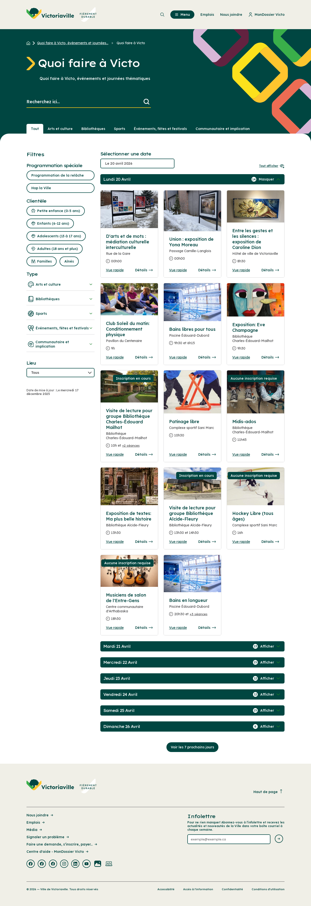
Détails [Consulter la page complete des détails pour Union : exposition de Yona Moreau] (207, 270)
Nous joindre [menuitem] (231, 14)
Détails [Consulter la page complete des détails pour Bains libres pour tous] (207, 357)
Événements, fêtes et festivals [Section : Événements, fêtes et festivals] (160, 129)
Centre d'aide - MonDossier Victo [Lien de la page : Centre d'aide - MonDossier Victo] (57, 851)
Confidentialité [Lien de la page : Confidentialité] (232, 889)
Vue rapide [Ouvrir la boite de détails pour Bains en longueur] (178, 627)
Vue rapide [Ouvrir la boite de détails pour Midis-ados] (241, 454)
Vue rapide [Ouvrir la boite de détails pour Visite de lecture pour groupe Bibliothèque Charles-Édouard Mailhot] (115, 454)
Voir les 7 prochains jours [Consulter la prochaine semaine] (192, 747)
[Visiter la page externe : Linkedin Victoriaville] (75, 864)
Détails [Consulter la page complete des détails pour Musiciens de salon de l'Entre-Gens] (144, 627)
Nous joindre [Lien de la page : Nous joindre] (40, 815)
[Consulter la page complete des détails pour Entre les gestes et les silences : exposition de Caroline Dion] (255, 248)
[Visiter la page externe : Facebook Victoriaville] (30, 864)
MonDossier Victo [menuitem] (266, 14)
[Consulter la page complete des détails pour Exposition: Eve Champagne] (255, 338)
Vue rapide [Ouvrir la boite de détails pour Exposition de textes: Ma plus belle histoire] (115, 541)
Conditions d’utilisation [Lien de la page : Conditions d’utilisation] (268, 889)
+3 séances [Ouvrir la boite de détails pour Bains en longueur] (198, 614)
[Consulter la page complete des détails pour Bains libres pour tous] (192, 338)
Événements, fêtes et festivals (60, 328)
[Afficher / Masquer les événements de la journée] (270, 179)
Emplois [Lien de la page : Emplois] (35, 822)
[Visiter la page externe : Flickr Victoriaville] (98, 864)
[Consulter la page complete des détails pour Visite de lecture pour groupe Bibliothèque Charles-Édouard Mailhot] (129, 430)
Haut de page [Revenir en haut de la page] (268, 791)
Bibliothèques (60, 299)
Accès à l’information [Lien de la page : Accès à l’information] (198, 889)
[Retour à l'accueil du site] (29, 43)
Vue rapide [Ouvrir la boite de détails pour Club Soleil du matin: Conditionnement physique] (115, 357)
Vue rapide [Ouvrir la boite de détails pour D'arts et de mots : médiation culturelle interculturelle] (115, 270)
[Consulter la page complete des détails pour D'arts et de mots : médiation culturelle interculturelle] (129, 250)
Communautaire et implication (60, 344)
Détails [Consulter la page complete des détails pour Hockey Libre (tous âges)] (270, 541)
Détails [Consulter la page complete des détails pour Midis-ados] (270, 454)
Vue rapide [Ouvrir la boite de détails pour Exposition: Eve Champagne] (241, 357)
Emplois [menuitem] (207, 14)
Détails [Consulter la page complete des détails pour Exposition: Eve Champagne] (270, 357)
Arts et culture (60, 284)
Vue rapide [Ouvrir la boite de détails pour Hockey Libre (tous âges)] (241, 541)
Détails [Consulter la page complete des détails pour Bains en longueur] (207, 627)
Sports (60, 313)
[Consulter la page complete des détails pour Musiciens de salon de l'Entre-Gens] (129, 608)
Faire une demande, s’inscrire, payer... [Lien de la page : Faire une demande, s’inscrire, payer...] (62, 844)
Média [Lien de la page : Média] (34, 830)
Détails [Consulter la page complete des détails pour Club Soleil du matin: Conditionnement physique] (144, 357)
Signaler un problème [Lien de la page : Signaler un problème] (48, 837)
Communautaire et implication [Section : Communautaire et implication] (223, 129)
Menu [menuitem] (182, 14)
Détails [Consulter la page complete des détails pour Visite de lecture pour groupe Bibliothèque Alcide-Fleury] (207, 541)
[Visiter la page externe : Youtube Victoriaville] (86, 864)
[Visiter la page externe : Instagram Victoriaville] (64, 864)
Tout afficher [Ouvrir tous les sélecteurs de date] (272, 165)
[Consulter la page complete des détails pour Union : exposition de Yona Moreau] (192, 250)
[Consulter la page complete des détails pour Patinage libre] (192, 430)
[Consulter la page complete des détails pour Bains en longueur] (192, 609)
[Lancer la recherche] (146, 101)
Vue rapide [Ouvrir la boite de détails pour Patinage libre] (178, 454)
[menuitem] (61, 14)
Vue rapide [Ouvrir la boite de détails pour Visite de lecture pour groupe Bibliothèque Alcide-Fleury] (178, 541)
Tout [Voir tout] (35, 129)
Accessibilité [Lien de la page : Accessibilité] (165, 889)
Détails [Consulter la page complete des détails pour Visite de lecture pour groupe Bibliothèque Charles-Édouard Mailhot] (144, 454)
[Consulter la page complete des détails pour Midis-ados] (255, 432)
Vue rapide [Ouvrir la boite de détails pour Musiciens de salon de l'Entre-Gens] (115, 627)
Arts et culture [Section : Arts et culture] (60, 129)
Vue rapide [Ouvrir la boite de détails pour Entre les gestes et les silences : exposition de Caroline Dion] (241, 270)
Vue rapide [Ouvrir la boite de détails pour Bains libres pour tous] (178, 357)
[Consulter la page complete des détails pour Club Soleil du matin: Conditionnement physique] (129, 338)
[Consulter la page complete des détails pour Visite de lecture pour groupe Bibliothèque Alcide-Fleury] (192, 522)
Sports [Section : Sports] (119, 129)
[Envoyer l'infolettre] (279, 839)
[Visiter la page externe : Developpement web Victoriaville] (109, 864)
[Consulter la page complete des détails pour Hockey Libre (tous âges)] (255, 525)
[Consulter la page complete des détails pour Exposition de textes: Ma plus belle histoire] (129, 525)
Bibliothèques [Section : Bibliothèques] (93, 129)
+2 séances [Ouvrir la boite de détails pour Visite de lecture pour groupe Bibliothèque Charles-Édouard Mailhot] (131, 445)
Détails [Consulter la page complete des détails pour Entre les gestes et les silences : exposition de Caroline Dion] (270, 270)
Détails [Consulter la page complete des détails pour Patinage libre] (207, 454)
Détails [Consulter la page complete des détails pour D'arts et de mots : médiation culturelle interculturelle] (144, 270)
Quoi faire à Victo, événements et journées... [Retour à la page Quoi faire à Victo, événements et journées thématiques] (72, 43)
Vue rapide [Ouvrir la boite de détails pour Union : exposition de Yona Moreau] (178, 270)
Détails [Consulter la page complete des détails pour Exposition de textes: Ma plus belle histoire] (144, 541)
